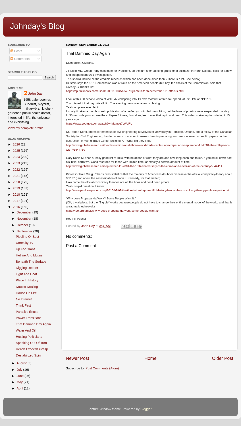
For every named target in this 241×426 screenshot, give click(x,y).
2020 (17, 182)
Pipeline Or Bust (27, 236)
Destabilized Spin (28, 355)
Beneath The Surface (31, 261)
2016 (17, 207)
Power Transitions (28, 318)
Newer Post (77, 358)
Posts (16, 51)
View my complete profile (26, 128)
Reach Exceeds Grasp (32, 349)
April (20, 388)
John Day (35, 93)
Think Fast (23, 305)
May (20, 382)
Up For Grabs (25, 249)
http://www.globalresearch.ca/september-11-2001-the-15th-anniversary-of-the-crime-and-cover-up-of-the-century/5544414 (144, 166)
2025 (17, 150)
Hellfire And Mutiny (29, 255)
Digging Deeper (27, 268)
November (24, 218)
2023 (17, 163)
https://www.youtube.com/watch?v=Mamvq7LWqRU (99, 123)
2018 (17, 194)
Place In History (27, 280)
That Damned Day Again (33, 324)
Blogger (146, 409)
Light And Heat (26, 274)
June (21, 376)
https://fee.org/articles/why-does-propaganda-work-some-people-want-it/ (112, 210)
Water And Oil (25, 330)
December (24, 212)
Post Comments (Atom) (102, 368)
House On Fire (26, 293)
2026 (17, 144)
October (23, 225)
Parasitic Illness (27, 311)
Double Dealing (27, 287)
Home (151, 358)
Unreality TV (24, 243)
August (22, 363)
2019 (17, 188)
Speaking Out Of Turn (31, 343)
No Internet (24, 299)
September (25, 231)
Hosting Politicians (29, 336)
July (20, 369)
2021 (17, 176)
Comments (20, 59)
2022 (17, 169)
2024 (17, 157)
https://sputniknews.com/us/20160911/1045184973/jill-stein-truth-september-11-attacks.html (125, 91)
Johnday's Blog (37, 26)
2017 (17, 201)
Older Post (222, 358)
